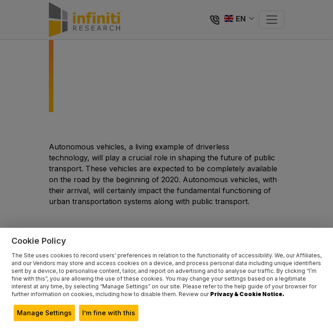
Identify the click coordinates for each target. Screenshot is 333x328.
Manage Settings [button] (44, 313)
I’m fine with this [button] (108, 313)
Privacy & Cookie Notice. (247, 294)
